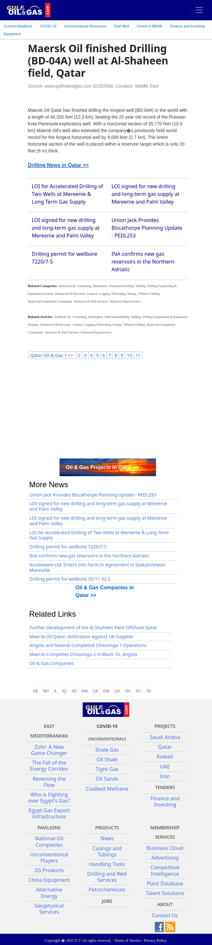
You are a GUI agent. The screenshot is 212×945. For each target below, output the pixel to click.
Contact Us (165, 915)
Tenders (165, 787)
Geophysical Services (49, 908)
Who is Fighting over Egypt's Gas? (49, 797)
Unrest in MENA (149, 26)
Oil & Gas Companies (52, 663)
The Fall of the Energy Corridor (49, 765)
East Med (121, 26)
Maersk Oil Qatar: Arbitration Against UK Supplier (82, 636)
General (92, 293)
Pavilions (49, 827)
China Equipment (49, 879)
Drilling (141, 286)
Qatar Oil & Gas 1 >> (53, 355)
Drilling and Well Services (107, 876)
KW (85, 691)
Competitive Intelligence (165, 870)
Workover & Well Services (90, 301)
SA (127, 691)
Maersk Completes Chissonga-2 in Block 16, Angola (83, 654)
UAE (165, 766)
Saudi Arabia (165, 737)
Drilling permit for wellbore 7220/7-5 (68, 547)
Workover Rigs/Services (124, 301)
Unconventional (85, 26)
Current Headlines (18, 26)
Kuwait (165, 756)
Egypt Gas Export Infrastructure (49, 813)
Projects (164, 726)
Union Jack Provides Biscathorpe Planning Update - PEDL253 (147, 228)
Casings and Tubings (107, 851)
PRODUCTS (107, 827)
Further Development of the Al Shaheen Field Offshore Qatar (93, 627)
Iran (165, 776)
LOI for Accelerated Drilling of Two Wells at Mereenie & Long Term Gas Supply (67, 194)
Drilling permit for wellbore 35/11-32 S (70, 579)
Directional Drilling (121, 286)
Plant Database (165, 883)
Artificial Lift (67, 286)
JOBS (107, 901)
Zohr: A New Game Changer (49, 750)
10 (129, 355)
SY (138, 691)
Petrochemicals (107, 889)
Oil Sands (107, 778)
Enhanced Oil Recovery (70, 293)
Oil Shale (107, 759)
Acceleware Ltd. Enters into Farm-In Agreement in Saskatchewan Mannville (98, 567)
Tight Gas (107, 769)
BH (46, 691)
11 (138, 355)
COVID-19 (48, 26)
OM (106, 691)
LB (95, 691)
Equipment (12, 34)
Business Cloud (165, 848)
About (165, 904)
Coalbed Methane (107, 788)
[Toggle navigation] (199, 10)
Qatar (165, 746)
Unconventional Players (49, 857)
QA (117, 691)
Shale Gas (107, 749)
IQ (64, 691)
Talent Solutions (165, 893)
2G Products (49, 870)
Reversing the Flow (49, 781)
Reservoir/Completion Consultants (50, 301)
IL (55, 691)
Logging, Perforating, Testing (117, 293)
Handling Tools (107, 864)
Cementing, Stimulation (92, 286)
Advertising (165, 857)
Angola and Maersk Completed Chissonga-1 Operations (88, 645)
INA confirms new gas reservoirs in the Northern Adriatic (143, 261)
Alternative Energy (49, 892)
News (107, 838)
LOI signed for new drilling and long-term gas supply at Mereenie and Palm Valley (146, 194)
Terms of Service (128, 940)
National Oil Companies (49, 841)
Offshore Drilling (149, 293)
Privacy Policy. (156, 940)
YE (148, 691)
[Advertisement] (108, 410)
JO (74, 691)
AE (35, 691)
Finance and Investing (187, 26)
